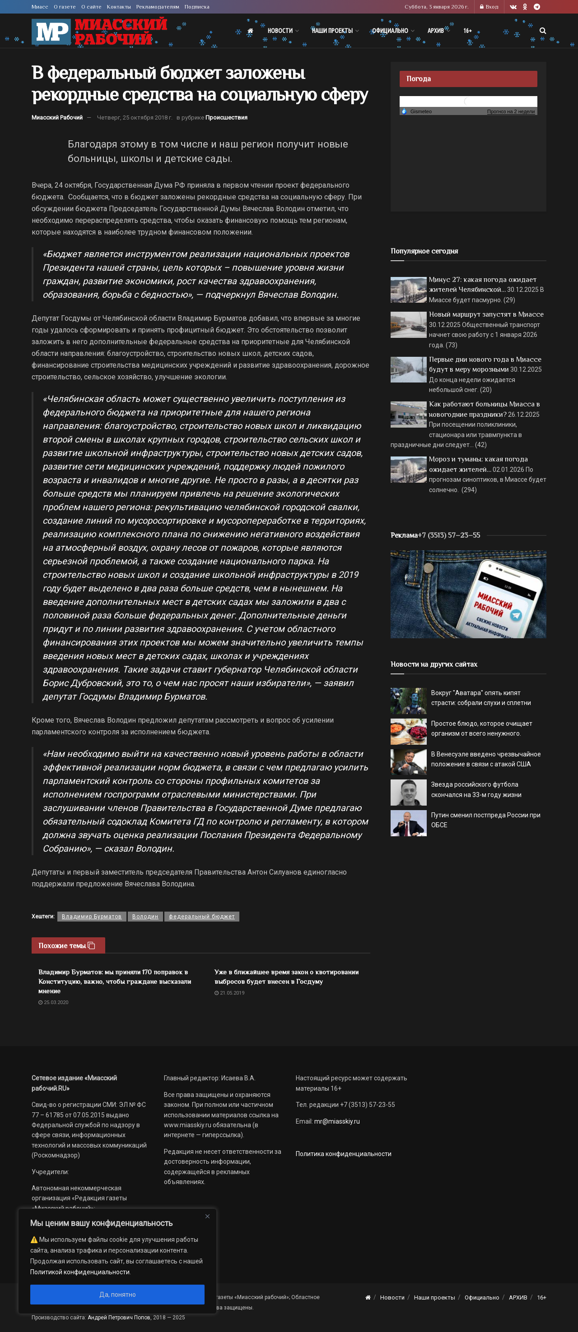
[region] (117, 1261)
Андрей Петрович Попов (119, 1317)
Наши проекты (332, 30)
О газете (65, 7)
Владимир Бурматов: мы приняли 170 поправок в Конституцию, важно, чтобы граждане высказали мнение (114, 981)
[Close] (207, 1216)
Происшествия (226, 117)
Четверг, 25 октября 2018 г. (134, 117)
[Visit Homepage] (99, 31)
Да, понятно (117, 1294)
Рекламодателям (157, 7)
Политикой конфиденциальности (80, 1272)
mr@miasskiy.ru (336, 1121)
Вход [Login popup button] (489, 7)
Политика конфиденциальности (344, 1153)
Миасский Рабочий (57, 117)
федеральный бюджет (202, 916)
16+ (467, 30)
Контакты (119, 7)
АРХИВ (436, 30)
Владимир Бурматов (92, 916)
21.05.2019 (229, 993)
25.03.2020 (53, 1002)
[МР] (468, 593)
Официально (390, 30)
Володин (145, 916)
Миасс (40, 7)
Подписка (197, 7)
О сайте (91, 7)
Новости (280, 30)
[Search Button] (543, 31)
